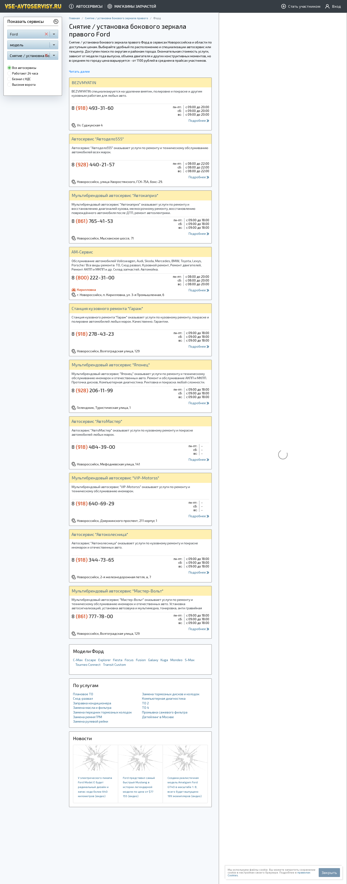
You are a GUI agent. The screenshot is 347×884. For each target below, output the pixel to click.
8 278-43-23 (93, 334)
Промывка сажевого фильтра (164, 712)
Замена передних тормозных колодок (102, 712)
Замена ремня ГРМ (87, 717)
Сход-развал (83, 698)
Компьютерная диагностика (164, 698)
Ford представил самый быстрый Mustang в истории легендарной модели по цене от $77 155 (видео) (139, 787)
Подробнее (199, 120)
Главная (74, 18)
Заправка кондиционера (92, 703)
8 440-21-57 (93, 164)
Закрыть (329, 872)
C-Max (78, 660)
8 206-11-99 (92, 390)
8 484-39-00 (93, 447)
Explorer (104, 660)
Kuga (164, 660)
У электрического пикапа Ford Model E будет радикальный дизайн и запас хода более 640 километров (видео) (95, 787)
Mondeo (176, 660)
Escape (90, 660)
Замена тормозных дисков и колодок (170, 694)
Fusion (141, 660)
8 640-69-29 (93, 503)
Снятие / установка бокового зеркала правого (116, 18)
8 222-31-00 (93, 277)
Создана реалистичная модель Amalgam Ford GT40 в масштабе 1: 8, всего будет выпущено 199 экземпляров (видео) (185, 787)
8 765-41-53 (92, 221)
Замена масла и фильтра (92, 707)
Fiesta (117, 660)
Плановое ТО (83, 694)
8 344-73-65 (93, 559)
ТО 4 (145, 707)
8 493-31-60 (92, 108)
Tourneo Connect (88, 665)
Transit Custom (114, 665)
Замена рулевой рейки (90, 721)
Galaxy (153, 660)
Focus (129, 660)
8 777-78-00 (92, 616)
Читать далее (79, 71)
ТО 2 (145, 703)
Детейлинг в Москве (158, 717)
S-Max (189, 660)
